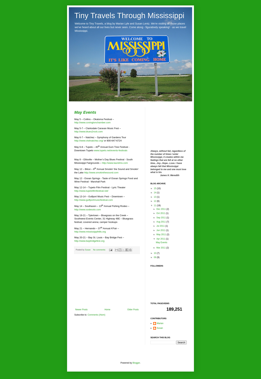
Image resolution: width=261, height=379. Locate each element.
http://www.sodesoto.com (87, 209)
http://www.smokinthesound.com (101, 172)
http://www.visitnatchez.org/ (88, 140)
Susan (88, 250)
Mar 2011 (161, 247)
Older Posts (133, 309)
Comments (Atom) (96, 315)
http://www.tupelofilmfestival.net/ (91, 191)
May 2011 (161, 234)
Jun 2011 (161, 230)
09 (155, 257)
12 (155, 201)
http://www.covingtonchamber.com (92, 122)
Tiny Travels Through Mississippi (129, 15)
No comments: (99, 250)
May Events (85, 112)
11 (155, 205)
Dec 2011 (161, 209)
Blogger (136, 363)
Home (107, 309)
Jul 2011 (160, 226)
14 (155, 192)
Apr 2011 (161, 239)
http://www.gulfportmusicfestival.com (93, 200)
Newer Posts (81, 309)
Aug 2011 (161, 222)
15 (155, 188)
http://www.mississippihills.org (90, 231)
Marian (160, 323)
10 (155, 253)
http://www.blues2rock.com (88, 131)
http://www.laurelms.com (115, 163)
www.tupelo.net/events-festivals (110, 150)
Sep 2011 (161, 217)
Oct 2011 (161, 213)
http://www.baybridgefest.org (89, 241)
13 (155, 197)
